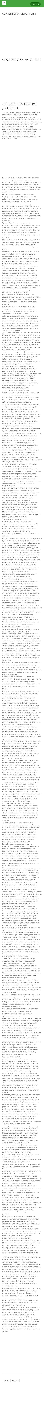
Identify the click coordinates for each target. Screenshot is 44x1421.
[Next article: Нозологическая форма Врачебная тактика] (15, 1380)
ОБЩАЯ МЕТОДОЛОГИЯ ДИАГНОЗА (21, 59)
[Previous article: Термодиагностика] (6, 1380)
